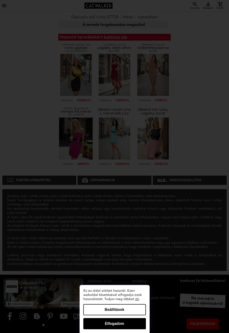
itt (137, 299)
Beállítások (114, 310)
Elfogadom (114, 324)
